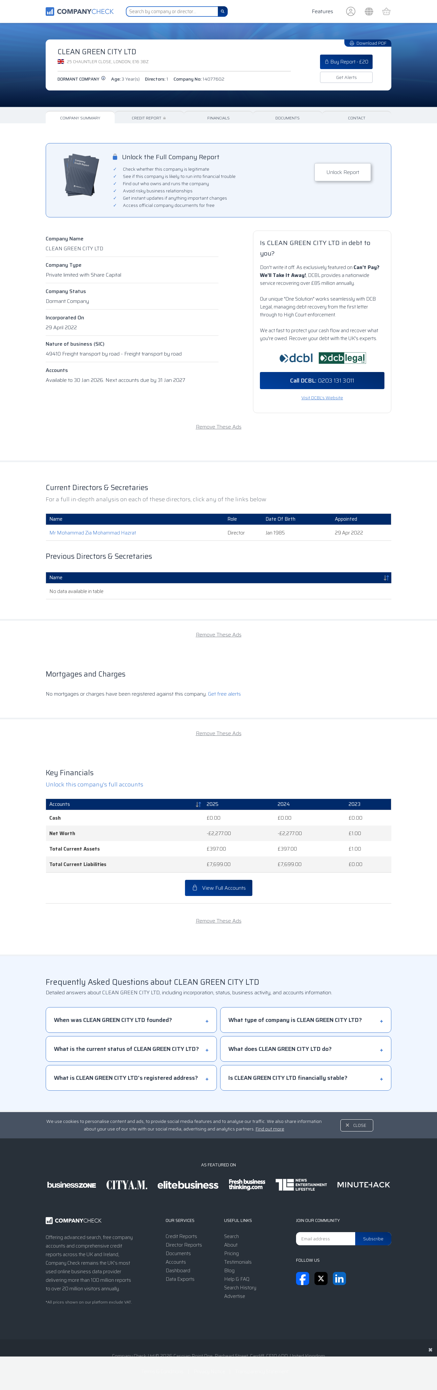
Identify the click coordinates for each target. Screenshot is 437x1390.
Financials (218, 118)
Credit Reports (181, 1236)
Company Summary (80, 118)
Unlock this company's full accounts (94, 784)
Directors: (156, 79)
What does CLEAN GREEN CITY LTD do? (280, 1049)
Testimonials (238, 1262)
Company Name (64, 239)
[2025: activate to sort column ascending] (238, 804)
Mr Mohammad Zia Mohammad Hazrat (92, 533)
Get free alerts (224, 694)
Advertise (234, 1296)
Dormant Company (82, 79)
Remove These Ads (219, 427)
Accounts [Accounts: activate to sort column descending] (59, 804)
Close (359, 1125)
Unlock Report (342, 172)
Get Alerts (346, 77)
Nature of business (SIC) (75, 344)
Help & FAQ (236, 1279)
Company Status (66, 291)
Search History (240, 1288)
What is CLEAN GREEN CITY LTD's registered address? (126, 1077)
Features (322, 11)
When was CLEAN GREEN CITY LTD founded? (113, 1020)
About (231, 1245)
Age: (125, 79)
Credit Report (149, 118)
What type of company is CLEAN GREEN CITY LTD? (295, 1020)
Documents (287, 118)
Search (231, 1236)
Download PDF (367, 43)
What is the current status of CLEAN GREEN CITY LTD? (126, 1049)
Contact (356, 118)
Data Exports (180, 1279)
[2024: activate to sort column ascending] (309, 804)
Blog (229, 1271)
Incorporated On (65, 317)
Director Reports (184, 1245)
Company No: (198, 79)
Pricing (231, 1253)
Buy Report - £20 (346, 62)
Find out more (270, 1128)
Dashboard (178, 1271)
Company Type (63, 265)
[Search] (223, 11)
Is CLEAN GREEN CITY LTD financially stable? (287, 1077)
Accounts (57, 370)
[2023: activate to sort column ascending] (368, 804)
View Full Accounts (219, 888)
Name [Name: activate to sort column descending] (55, 578)
